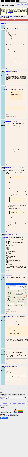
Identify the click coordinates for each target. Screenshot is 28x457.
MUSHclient (9, 16)
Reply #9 (7, 372)
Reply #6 (7, 279)
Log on (22, 3)
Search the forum (3, 401)
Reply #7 (7, 320)
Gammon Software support (11, 417)
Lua (14, 16)
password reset (10, 12)
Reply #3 (7, 124)
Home (2, 0)
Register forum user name (20, 4)
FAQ (26, 4)
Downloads (7, 0)
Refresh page (3, 23)
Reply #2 (7, 89)
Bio (16, 71)
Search (13, 0)
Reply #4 (7, 170)
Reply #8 (7, 356)
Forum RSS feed (6, 418)
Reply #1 (7, 74)
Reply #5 (7, 238)
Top (6, 68)
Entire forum (3, 16)
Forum (17, 0)
